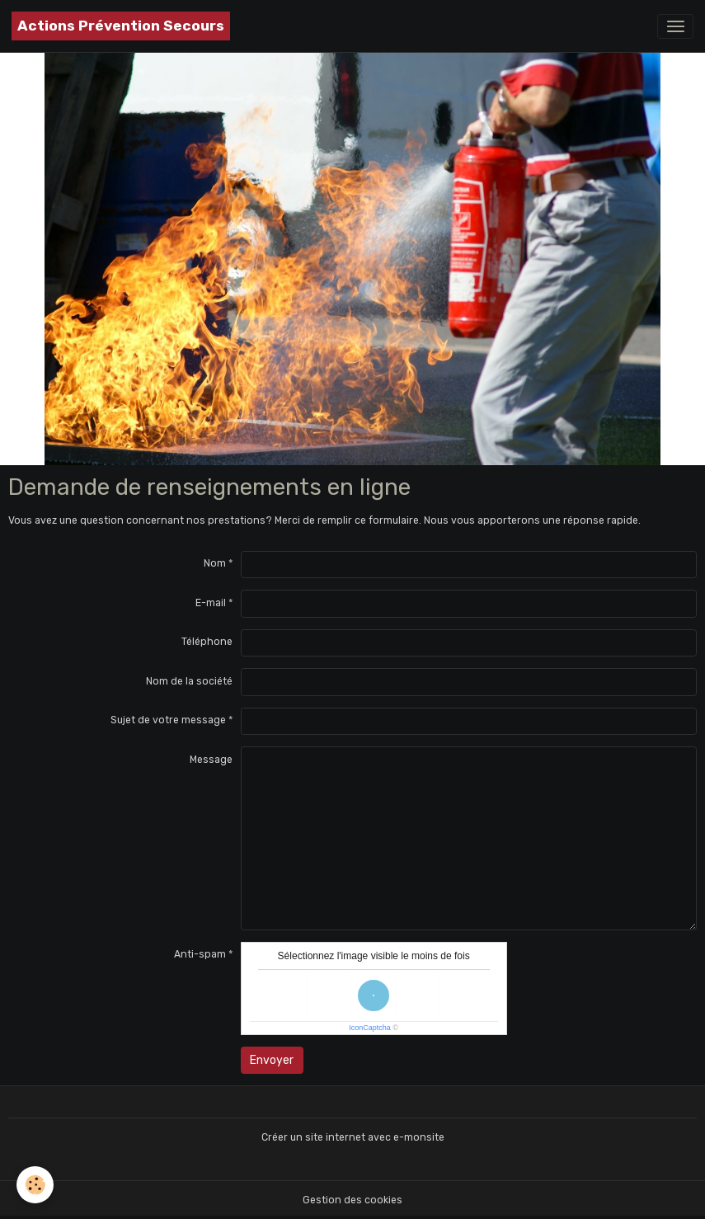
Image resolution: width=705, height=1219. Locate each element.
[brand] (121, 26)
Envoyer (272, 1060)
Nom (215, 563)
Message (211, 759)
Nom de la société (189, 681)
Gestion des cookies (352, 1200)
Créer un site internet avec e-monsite (352, 1137)
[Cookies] (35, 1184)
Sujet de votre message (168, 720)
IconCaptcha (370, 1028)
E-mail (210, 603)
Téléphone (207, 641)
